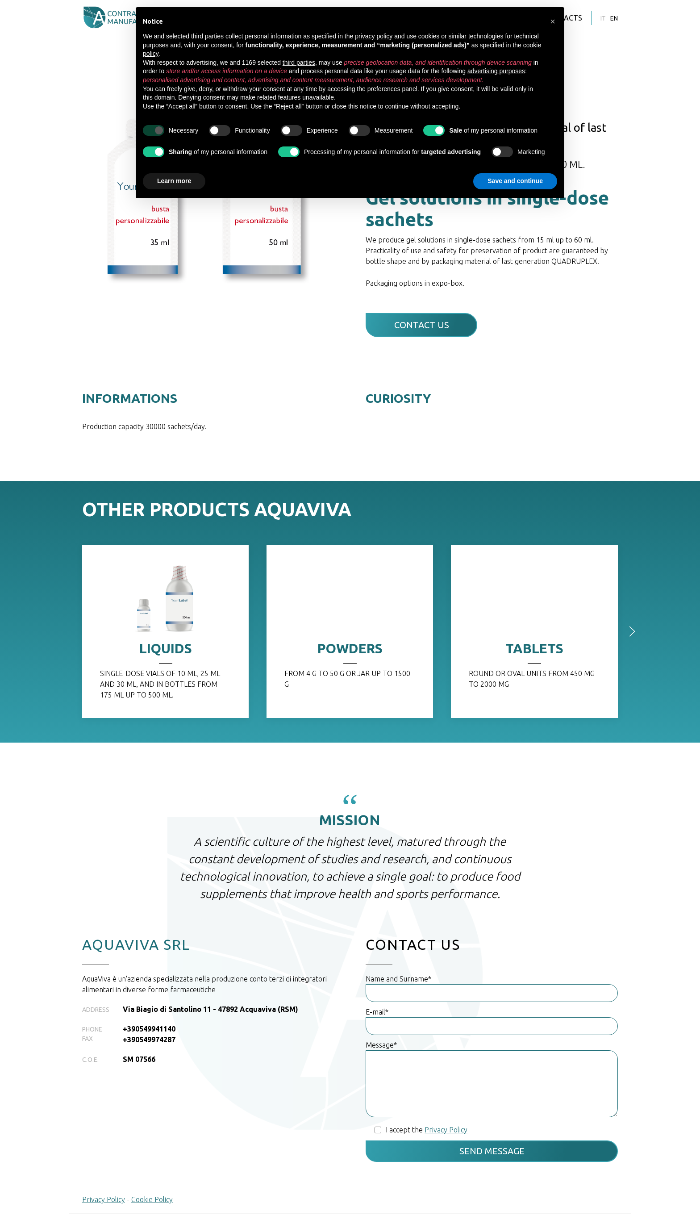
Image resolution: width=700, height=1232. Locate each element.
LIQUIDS (165, 648)
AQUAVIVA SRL (136, 944)
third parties (299, 62)
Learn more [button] (174, 180)
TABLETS (534, 648)
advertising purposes (496, 71)
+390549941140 (149, 1029)
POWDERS (350, 648)
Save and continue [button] (515, 180)
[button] (553, 21)
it (603, 18)
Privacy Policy (103, 1199)
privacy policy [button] (373, 36)
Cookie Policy (152, 1199)
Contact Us (421, 325)
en (614, 18)
